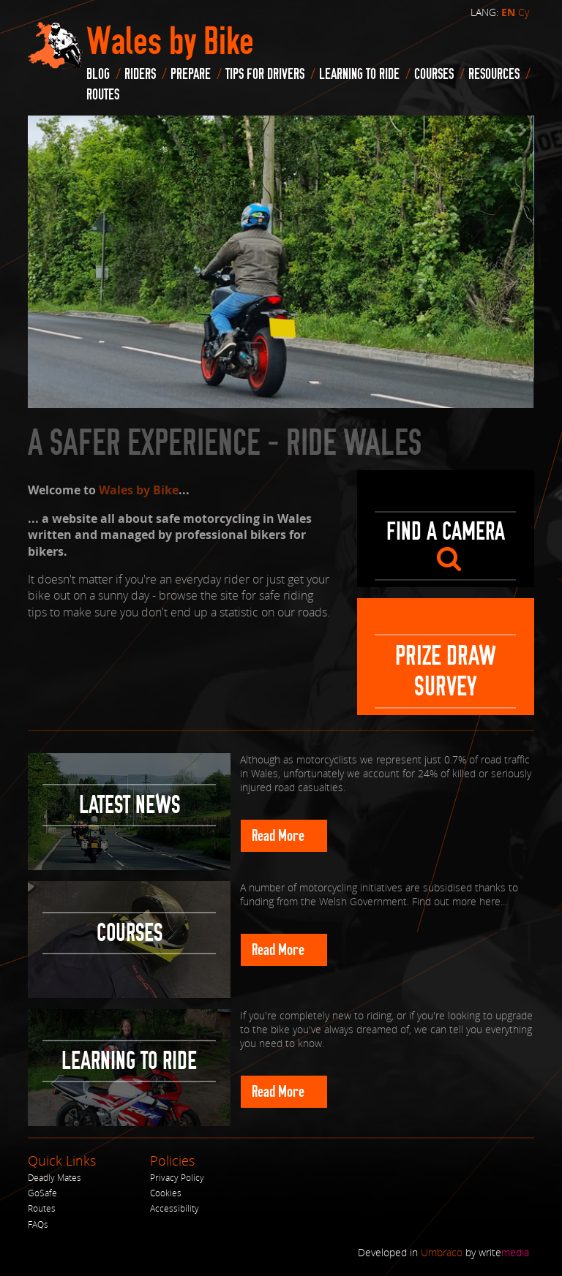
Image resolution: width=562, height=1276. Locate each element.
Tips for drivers (264, 74)
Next (519, 130)
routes (102, 94)
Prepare (191, 74)
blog (98, 74)
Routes (42, 1208)
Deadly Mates (54, 1177)
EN (508, 12)
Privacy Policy (177, 1177)
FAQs (38, 1224)
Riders (140, 74)
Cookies (165, 1193)
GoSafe (42, 1193)
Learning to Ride (359, 74)
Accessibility (174, 1208)
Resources (494, 74)
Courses (434, 74)
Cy (523, 12)
